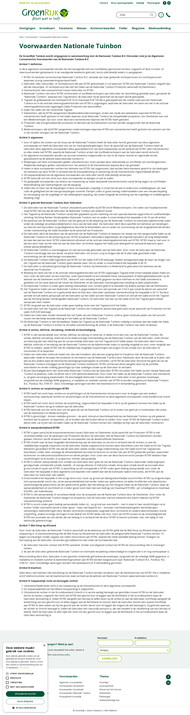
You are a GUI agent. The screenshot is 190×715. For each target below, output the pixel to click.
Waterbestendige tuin (109, 700)
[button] (25, 707)
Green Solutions (94, 710)
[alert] (25, 677)
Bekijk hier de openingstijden (34, 2)
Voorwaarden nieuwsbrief (71, 685)
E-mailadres (141, 638)
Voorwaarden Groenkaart (71, 689)
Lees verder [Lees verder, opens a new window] (24, 667)
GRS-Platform (110, 710)
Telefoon (168, 15)
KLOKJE (161, 15)
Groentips (104, 682)
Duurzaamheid (106, 685)
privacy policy (63, 655)
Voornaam (102, 638)
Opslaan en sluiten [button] (25, 694)
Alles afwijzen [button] (25, 701)
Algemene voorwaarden (70, 682)
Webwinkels (105, 693)
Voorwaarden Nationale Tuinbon (74, 693)
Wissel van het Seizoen (110, 689)
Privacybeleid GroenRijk (70, 696)
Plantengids (104, 696)
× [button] (44, 645)
